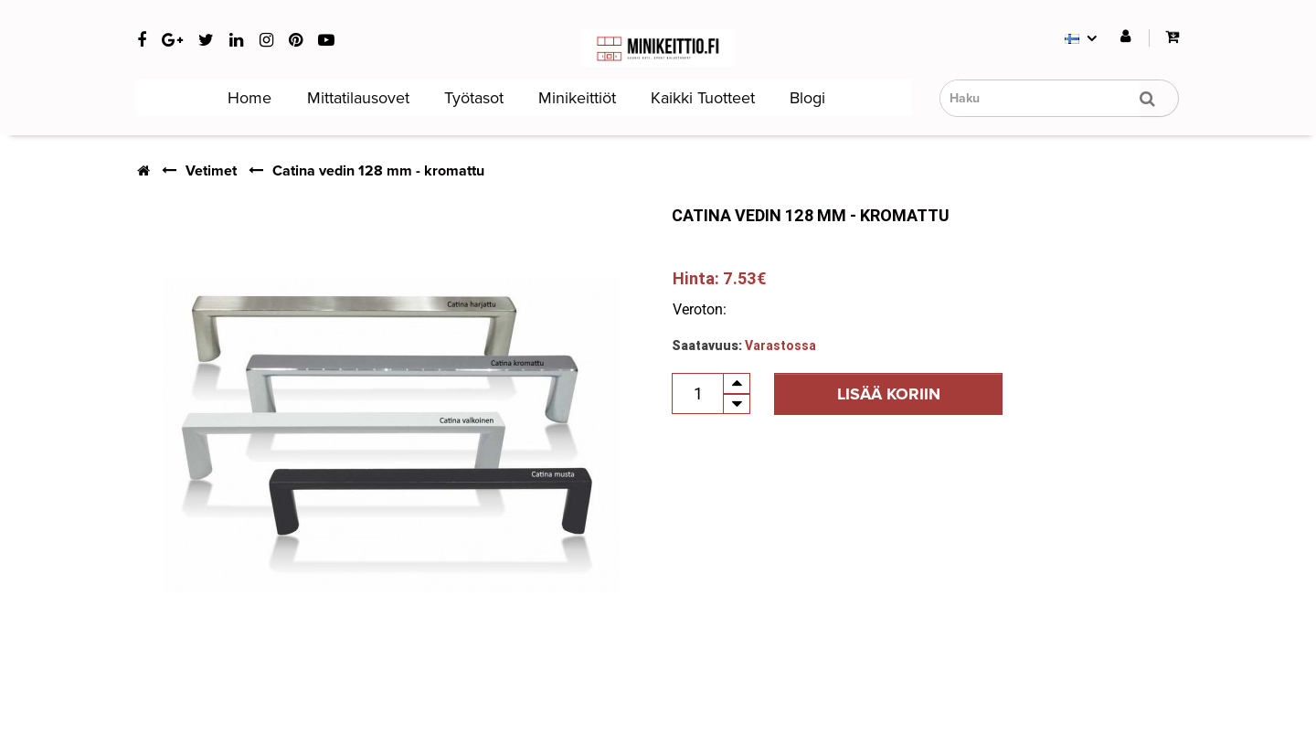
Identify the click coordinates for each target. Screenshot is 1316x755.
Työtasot (472, 98)
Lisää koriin (888, 394)
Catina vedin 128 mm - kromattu (378, 171)
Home (247, 98)
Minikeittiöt (575, 98)
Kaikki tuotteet (700, 98)
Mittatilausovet (355, 98)
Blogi (805, 98)
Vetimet (211, 171)
